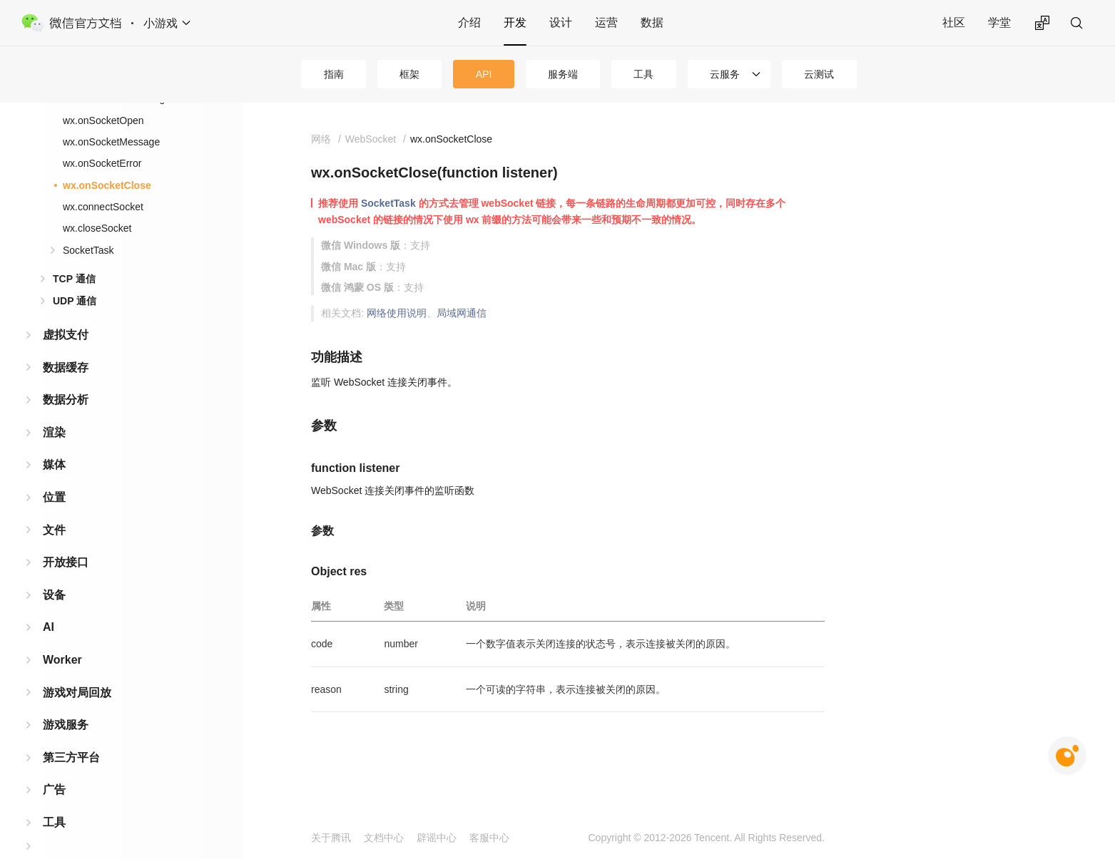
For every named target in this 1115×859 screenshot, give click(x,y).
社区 (953, 22)
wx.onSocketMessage (111, 119)
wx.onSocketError (102, 140)
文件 (54, 507)
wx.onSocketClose (107, 162)
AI (48, 604)
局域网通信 (462, 313)
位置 (54, 474)
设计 (560, 22)
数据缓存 (65, 345)
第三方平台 (71, 735)
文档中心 (384, 837)
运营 (606, 22)
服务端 (563, 74)
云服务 (725, 74)
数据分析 (65, 377)
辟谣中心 (437, 837)
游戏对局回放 (77, 670)
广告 (54, 767)
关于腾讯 (331, 837)
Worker (62, 637)
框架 (409, 74)
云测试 (819, 74)
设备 (54, 572)
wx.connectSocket (103, 184)
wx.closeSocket (97, 205)
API (484, 74)
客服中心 (489, 837)
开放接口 (65, 539)
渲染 (54, 409)
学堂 (999, 22)
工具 (643, 74)
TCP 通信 (74, 256)
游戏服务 (65, 702)
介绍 (469, 22)
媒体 (54, 442)
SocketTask (88, 227)
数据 (652, 22)
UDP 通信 (74, 278)
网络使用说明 (397, 313)
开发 (515, 22)
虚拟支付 (65, 312)
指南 (334, 74)
